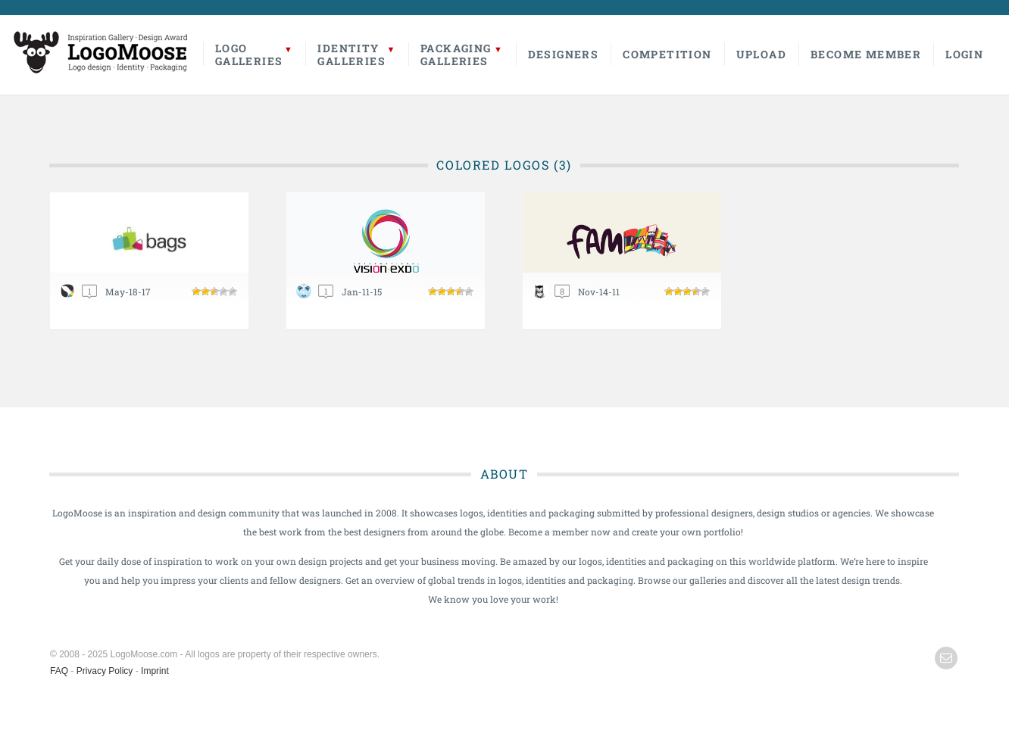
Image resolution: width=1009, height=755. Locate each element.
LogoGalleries (249, 54)
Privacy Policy (105, 671)
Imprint (155, 671)
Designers (563, 54)
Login (964, 54)
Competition (667, 54)
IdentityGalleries (351, 54)
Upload (761, 54)
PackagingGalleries (456, 54)
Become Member (866, 54)
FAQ (59, 671)
